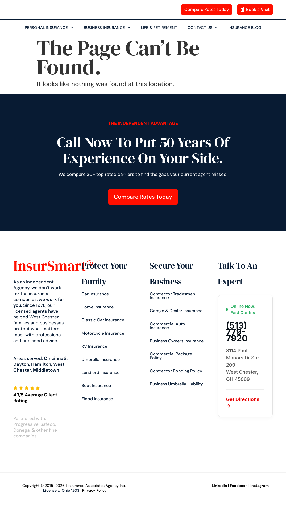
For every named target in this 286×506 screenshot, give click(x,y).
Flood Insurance (97, 399)
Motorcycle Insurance (102, 333)
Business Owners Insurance (177, 341)
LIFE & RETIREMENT (159, 27)
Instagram (259, 485)
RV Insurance (94, 346)
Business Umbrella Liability (176, 384)
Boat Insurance (96, 385)
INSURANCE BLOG (244, 27)
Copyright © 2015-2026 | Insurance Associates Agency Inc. (74, 485)
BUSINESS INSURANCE (107, 28)
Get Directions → (242, 403)
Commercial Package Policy (171, 355)
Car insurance (95, 294)
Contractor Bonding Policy (176, 371)
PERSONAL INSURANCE (49, 28)
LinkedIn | (220, 485)
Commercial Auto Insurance (167, 325)
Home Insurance (97, 307)
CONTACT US (203, 28)
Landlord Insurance (100, 372)
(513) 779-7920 (237, 332)
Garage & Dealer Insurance (176, 310)
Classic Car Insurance (102, 320)
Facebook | (240, 485)
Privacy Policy (94, 490)
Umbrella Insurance (100, 359)
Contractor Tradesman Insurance (172, 295)
